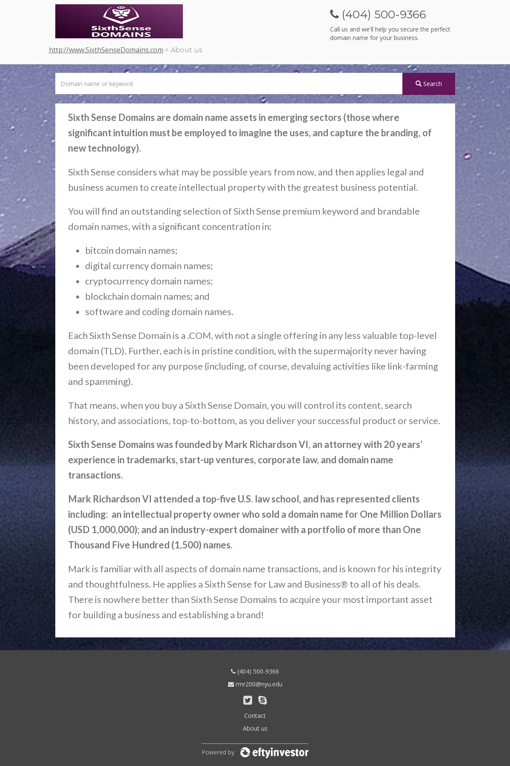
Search (429, 84)
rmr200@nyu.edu (255, 684)
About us (255, 728)
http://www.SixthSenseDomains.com (106, 50)
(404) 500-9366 (255, 671)
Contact (255, 715)
